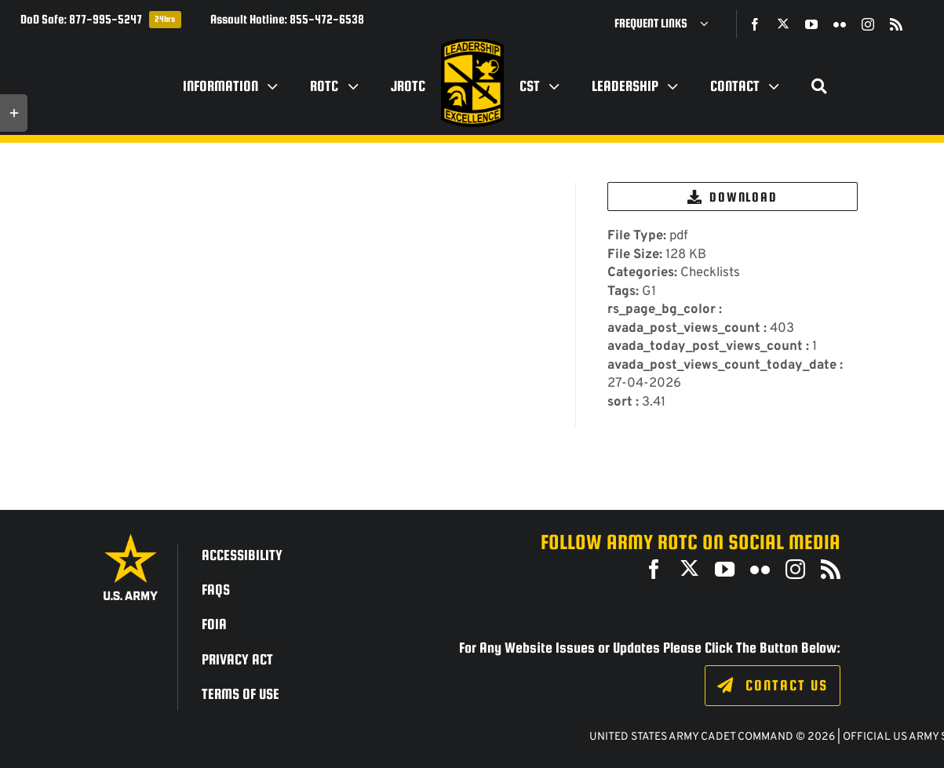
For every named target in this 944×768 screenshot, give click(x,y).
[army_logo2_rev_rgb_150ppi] (131, 539)
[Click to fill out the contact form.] (772, 685)
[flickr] (839, 24)
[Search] (819, 86)
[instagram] (868, 24)
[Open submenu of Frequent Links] (710, 23)
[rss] (896, 24)
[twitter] (783, 23)
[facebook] (755, 24)
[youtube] (811, 24)
